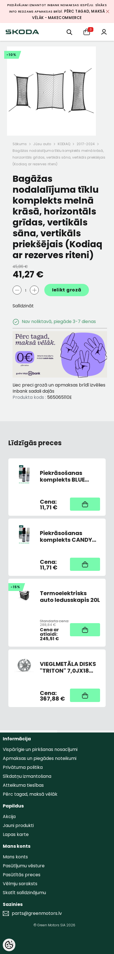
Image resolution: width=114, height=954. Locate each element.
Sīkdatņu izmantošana (27, 776)
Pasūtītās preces (21, 874)
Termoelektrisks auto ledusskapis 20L (70, 596)
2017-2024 (86, 144)
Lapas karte (16, 834)
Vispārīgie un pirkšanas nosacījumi (40, 749)
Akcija (9, 816)
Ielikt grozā (66, 290)
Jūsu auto (42, 144)
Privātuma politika (23, 767)
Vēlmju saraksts (20, 883)
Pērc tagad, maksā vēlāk (30, 794)
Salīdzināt (23, 306)
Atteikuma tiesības (23, 785)
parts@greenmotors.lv (37, 913)
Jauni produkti (18, 825)
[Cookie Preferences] (9, 945)
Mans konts (15, 857)
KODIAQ (64, 144)
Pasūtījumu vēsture (24, 866)
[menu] (69, 32)
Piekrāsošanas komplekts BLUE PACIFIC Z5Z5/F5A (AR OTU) (65, 476)
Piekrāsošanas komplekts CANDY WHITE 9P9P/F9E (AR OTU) (68, 536)
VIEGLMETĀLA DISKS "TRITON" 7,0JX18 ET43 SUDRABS (68, 667)
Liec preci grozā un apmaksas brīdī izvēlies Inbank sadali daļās (59, 388)
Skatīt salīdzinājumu (24, 892)
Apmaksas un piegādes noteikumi (39, 758)
